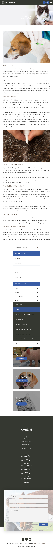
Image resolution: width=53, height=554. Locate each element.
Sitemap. (43, 543)
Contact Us (18, 277)
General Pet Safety (21, 324)
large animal (19, 296)
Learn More (21, 358)
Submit (43, 524)
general (17, 292)
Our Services (18, 263)
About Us (17, 258)
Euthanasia (19, 319)
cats (16, 343)
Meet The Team (19, 268)
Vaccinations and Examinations (25, 339)
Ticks (17, 309)
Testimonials (18, 273)
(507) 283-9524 (26, 445)
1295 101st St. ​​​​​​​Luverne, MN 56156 (26, 440)
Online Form (21, 380)
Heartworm (19, 304)
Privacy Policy (36, 543)
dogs (16, 288)
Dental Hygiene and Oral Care (25, 314)
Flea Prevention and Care (23, 334)
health (17, 300)
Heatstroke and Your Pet (23, 329)
